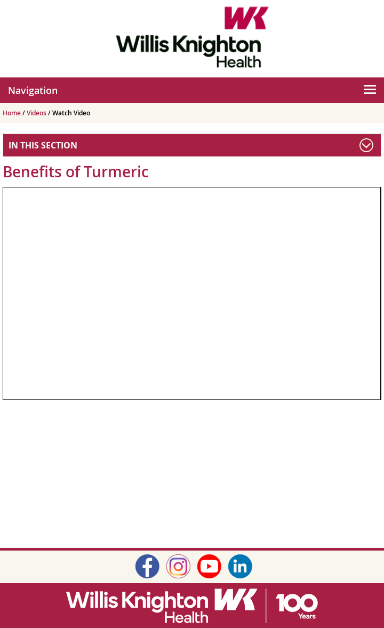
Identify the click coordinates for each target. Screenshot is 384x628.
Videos (37, 112)
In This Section (43, 145)
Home (12, 112)
